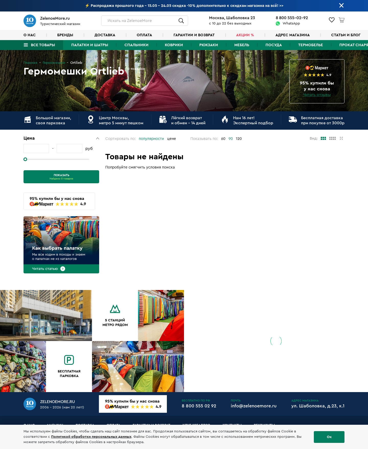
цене (171, 139)
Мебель (241, 45)
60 (223, 139)
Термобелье (310, 45)
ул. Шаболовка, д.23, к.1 (317, 406)
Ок (329, 437)
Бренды (65, 35)
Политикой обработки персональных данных (91, 437)
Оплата (144, 35)
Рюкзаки (208, 45)
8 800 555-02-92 (292, 18)
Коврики (174, 45)
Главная (30, 63)
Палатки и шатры (89, 45)
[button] (61, 138)
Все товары (43, 45)
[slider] (25, 159)
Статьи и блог (346, 35)
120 (239, 139)
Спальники (136, 45)
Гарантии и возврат (194, 35)
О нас (30, 35)
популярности (151, 139)
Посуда (274, 45)
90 (230, 139)
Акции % (245, 35)
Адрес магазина (292, 35)
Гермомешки (54, 63)
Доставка (105, 35)
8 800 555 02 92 (199, 406)
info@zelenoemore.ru (254, 406)
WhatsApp (291, 23)
